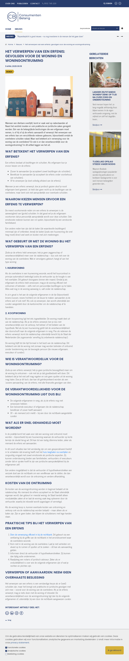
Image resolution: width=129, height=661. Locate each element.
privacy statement (20, 642)
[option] (61, 36)
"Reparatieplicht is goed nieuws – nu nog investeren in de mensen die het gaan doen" (50, 36)
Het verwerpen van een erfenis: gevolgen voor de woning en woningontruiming (57, 44)
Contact (35, 3)
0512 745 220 (49, 3)
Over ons (10, 3)
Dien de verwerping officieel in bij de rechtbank (31, 534)
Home (8, 29)
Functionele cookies (17, 647)
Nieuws (18, 29)
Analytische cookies (17, 650)
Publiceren (22, 3)
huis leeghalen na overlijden (55, 452)
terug (9, 620)
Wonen (9, 71)
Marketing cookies (16, 654)
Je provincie (85, 28)
